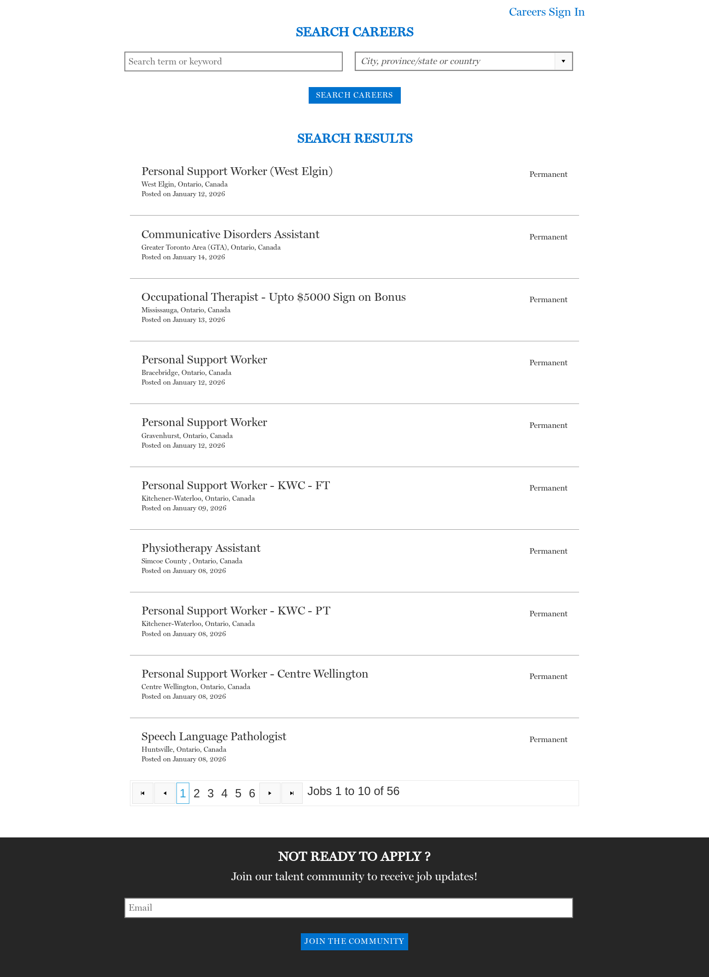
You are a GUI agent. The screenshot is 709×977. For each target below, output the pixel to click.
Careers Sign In (547, 12)
